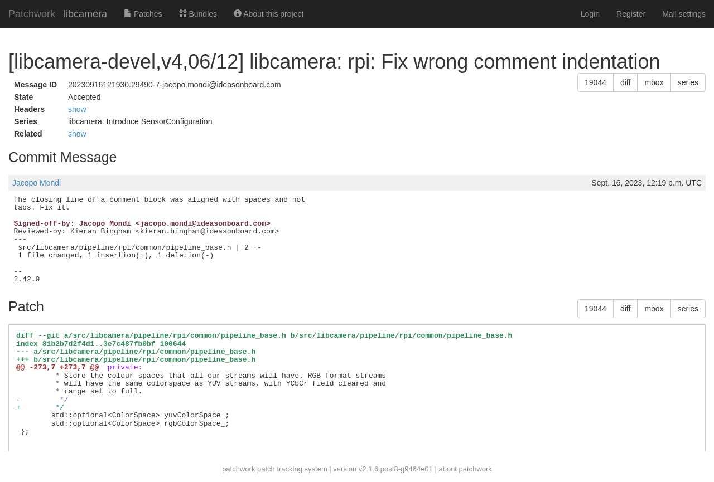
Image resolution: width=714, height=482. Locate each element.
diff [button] (625, 82)
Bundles (198, 13)
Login (590, 13)
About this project (268, 13)
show (77, 109)
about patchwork (464, 469)
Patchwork (31, 14)
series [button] (688, 82)
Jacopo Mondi (36, 182)
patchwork (238, 469)
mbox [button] (653, 82)
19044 (595, 82)
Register (630, 13)
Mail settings (684, 13)
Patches (143, 13)
